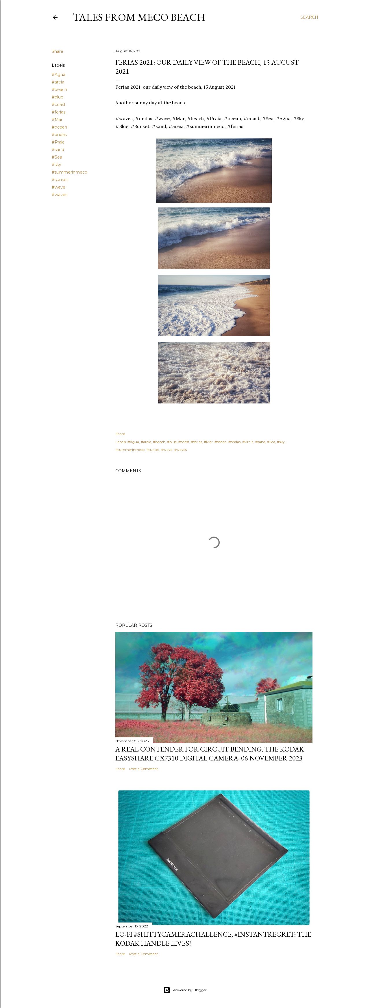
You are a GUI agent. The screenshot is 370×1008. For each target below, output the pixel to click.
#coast (59, 104)
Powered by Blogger (185, 990)
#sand (58, 149)
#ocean (59, 127)
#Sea (57, 157)
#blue (57, 97)
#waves (59, 194)
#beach (59, 89)
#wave (58, 187)
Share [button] (57, 51)
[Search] (309, 17)
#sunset (60, 179)
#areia (58, 82)
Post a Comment (143, 769)
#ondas (59, 134)
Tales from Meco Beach (139, 17)
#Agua (58, 74)
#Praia (58, 142)
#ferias (58, 112)
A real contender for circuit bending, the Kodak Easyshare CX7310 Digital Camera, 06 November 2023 (209, 753)
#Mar (57, 119)
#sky (56, 164)
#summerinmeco (69, 172)
